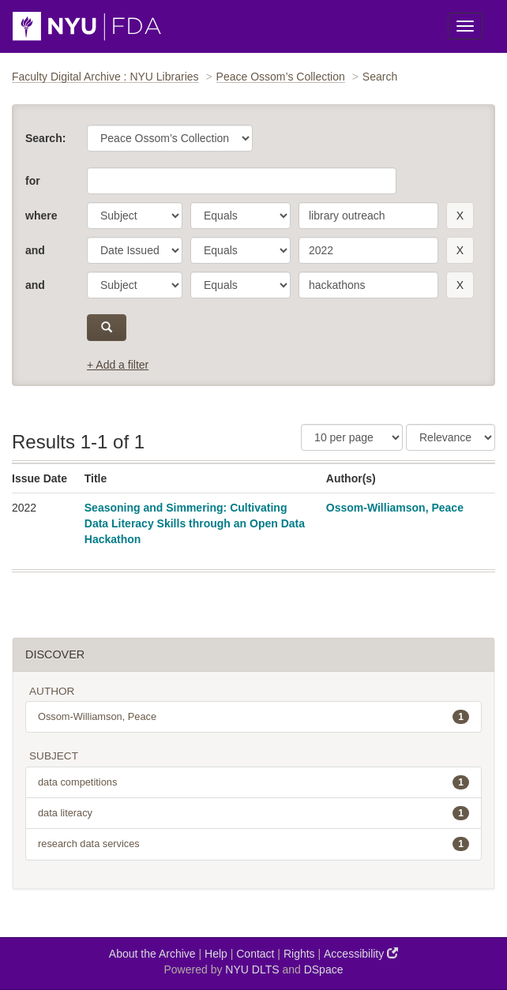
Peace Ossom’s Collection (280, 76)
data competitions (253, 782)
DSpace (324, 969)
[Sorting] (450, 437)
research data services (253, 844)
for (32, 180)
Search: (45, 138)
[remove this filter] (460, 215)
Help (216, 953)
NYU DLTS (252, 969)
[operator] (240, 215)
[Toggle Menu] (465, 26)
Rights (299, 953)
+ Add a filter (117, 364)
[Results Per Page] (352, 437)
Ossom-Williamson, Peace (395, 507)
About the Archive (152, 953)
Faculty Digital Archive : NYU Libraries (105, 76)
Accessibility (361, 953)
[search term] (368, 215)
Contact (255, 953)
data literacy (253, 813)
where (41, 215)
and (35, 250)
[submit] (106, 327)
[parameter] (134, 215)
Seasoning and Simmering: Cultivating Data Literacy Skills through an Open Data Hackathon (194, 523)
